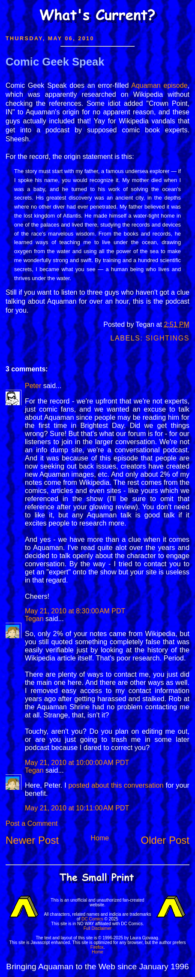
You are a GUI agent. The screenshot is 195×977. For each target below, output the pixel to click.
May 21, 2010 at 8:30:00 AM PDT (75, 611)
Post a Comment (31, 823)
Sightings (167, 338)
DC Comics (92, 919)
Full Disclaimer (98, 928)
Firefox (97, 947)
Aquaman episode (159, 85)
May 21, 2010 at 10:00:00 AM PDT (77, 762)
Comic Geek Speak (55, 62)
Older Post (165, 840)
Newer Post (32, 840)
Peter (33, 385)
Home (99, 838)
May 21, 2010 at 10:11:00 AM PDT (77, 808)
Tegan (34, 618)
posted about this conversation (115, 785)
